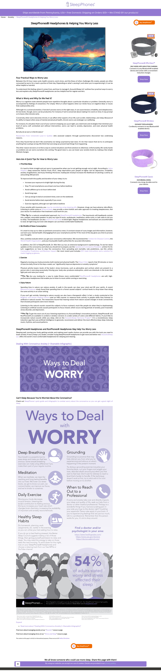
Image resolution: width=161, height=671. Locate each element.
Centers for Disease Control (98, 239)
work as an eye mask (54, 219)
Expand (19, 622)
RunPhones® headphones (90, 276)
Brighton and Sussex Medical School (35, 297)
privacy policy (110, 663)
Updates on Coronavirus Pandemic (88, 247)
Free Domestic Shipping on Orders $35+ (87, 12)
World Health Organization (31, 241)
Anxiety (49, 630)
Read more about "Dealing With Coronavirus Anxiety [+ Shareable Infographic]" (51, 626)
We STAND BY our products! (123, 12)
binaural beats (47, 209)
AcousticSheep (107, 334)
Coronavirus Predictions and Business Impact (38, 251)
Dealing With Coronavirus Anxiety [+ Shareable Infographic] (43, 343)
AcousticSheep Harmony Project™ (78, 318)
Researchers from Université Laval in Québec (34, 136)
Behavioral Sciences (28, 289)
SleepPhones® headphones (71, 215)
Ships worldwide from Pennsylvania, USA (44, 12)
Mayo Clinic (83, 262)
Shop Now (144, 79)
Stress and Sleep (50, 634)
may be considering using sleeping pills (62, 207)
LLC (17, 336)
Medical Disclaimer (64, 638)
